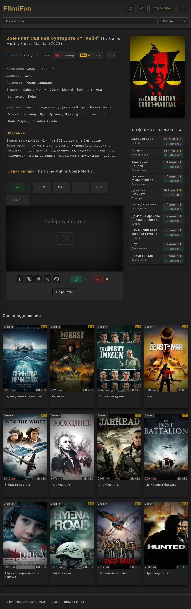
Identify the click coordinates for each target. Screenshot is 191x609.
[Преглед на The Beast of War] (166, 366)
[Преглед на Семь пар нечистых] (25, 366)
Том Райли (98, 114)
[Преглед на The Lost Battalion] (166, 455)
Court (54, 89)
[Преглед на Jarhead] (119, 455)
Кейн (32, 96)
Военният (84, 89)
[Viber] (47, 279)
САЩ (29, 75)
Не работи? (64, 292)
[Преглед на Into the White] (25, 455)
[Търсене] (80, 21)
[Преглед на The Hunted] (166, 543)
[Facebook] (19, 279)
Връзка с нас (74, 602)
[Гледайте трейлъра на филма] (64, 55)
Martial (67, 89)
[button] (131, 8)
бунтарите (16, 96)
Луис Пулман (50, 114)
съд (99, 89)
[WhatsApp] (56, 279)
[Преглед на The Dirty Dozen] (119, 366)
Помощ (54, 602)
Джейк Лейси (101, 107)
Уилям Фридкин (39, 82)
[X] (29, 279)
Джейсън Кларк (73, 107)
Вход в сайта (161, 8)
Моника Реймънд (22, 114)
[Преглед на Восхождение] (72, 455)
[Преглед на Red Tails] (119, 543)
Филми (32, 69)
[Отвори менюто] (182, 8)
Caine (27, 89)
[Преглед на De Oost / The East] (72, 366)
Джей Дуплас (75, 114)
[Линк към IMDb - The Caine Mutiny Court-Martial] (90, 55)
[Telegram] (38, 279)
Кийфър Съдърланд (41, 107)
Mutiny (41, 89)
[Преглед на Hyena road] (72, 543)
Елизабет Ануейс (44, 121)
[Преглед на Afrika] (25, 543)
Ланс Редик (17, 121)
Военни (47, 69)
